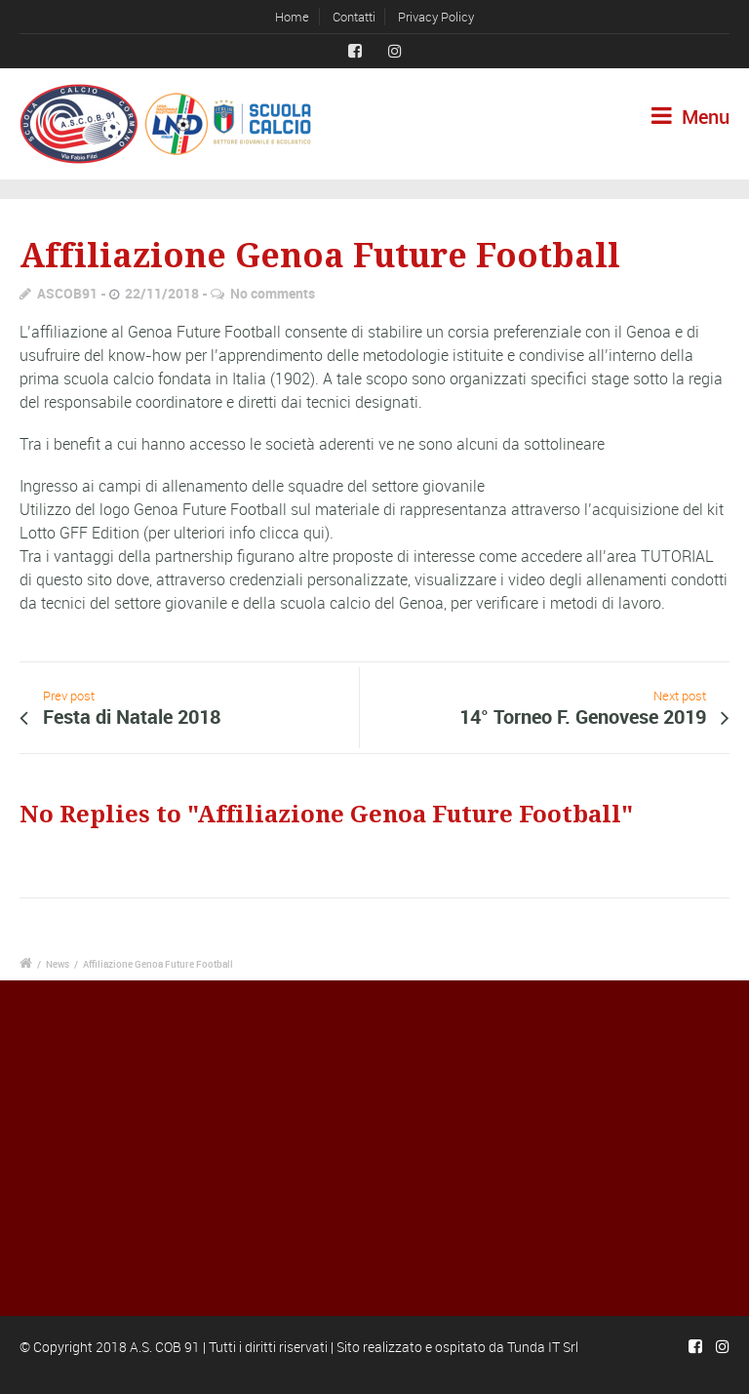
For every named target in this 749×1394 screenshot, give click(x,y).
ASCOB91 (67, 293)
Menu (690, 116)
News (57, 964)
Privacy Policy (436, 16)
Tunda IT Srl (542, 1346)
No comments (272, 293)
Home (292, 16)
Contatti (354, 16)
